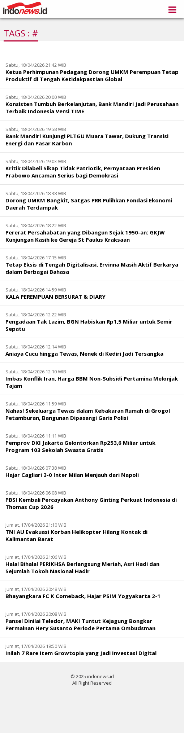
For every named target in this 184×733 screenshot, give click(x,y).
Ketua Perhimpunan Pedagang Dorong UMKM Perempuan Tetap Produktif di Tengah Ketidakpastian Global (92, 75)
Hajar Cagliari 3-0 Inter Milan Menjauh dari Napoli (72, 474)
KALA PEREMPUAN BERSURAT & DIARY (55, 296)
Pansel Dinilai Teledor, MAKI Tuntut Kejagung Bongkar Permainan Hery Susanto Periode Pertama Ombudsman (80, 624)
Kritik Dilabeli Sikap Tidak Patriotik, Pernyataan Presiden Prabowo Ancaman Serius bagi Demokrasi (82, 171)
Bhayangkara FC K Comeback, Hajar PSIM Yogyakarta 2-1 (83, 596)
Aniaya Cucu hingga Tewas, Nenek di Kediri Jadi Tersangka (84, 353)
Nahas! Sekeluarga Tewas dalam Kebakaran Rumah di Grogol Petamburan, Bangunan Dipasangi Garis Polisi (87, 414)
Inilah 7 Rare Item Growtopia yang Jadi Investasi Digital (81, 653)
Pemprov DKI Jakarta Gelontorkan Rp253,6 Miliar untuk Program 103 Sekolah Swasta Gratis (80, 446)
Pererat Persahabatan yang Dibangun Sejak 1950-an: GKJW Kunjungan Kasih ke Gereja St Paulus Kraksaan (85, 236)
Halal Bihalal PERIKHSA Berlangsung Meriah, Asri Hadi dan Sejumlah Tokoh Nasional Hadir (82, 567)
